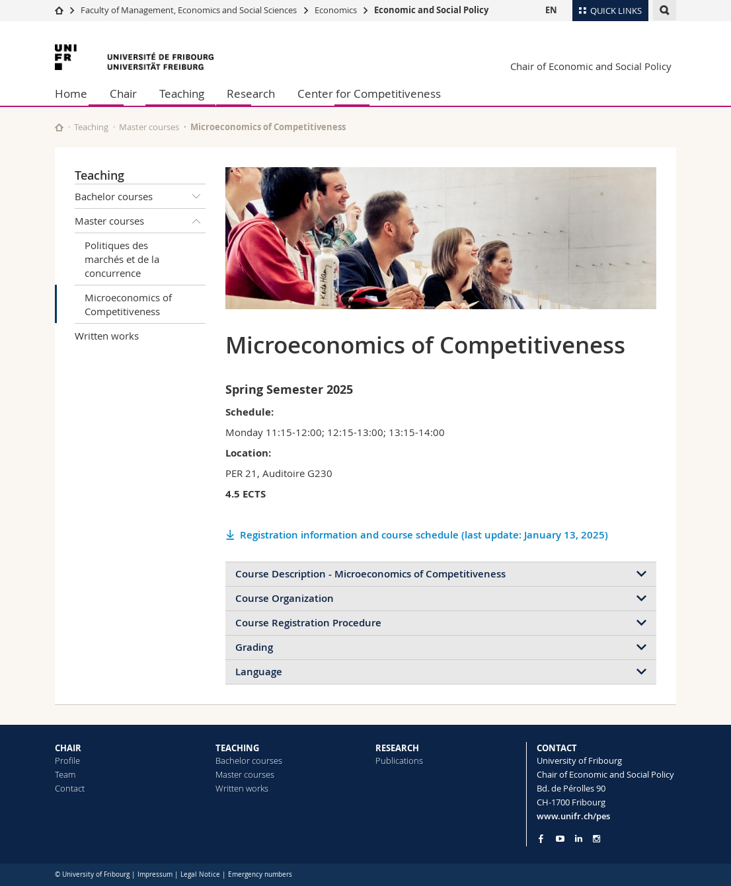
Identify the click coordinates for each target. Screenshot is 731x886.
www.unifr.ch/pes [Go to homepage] (573, 816)
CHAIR (68, 748)
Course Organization (284, 598)
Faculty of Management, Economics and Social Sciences (189, 10)
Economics (336, 10)
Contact (70, 788)
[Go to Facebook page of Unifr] (541, 838)
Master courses (149, 127)
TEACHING (237, 748)
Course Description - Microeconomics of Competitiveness (370, 574)
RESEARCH (397, 748)
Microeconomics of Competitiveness (128, 304)
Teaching (181, 93)
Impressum (155, 874)
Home (71, 93)
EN (551, 10)
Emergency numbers (260, 874)
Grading (254, 647)
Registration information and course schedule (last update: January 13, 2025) (424, 535)
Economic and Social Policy (431, 10)
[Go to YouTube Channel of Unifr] (560, 838)
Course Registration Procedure (308, 623)
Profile (67, 760)
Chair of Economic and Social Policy (591, 66)
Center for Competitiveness (369, 93)
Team (65, 774)
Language (258, 672)
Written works (107, 335)
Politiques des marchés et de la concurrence (122, 259)
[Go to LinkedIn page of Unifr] (578, 838)
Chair (123, 93)
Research (251, 93)
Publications (399, 760)
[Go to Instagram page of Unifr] (596, 838)
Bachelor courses (140, 196)
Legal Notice (200, 874)
